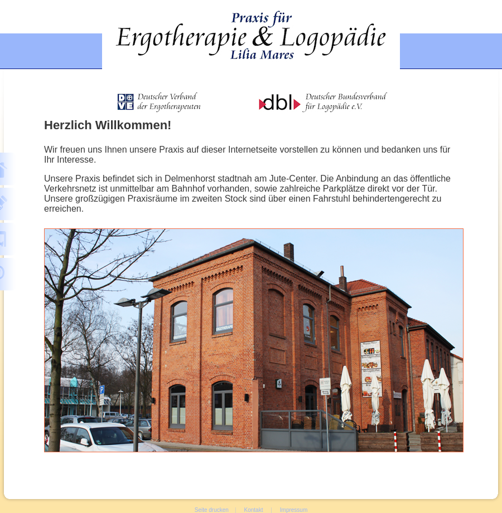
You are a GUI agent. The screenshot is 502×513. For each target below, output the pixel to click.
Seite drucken (212, 510)
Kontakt (253, 510)
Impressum (293, 510)
